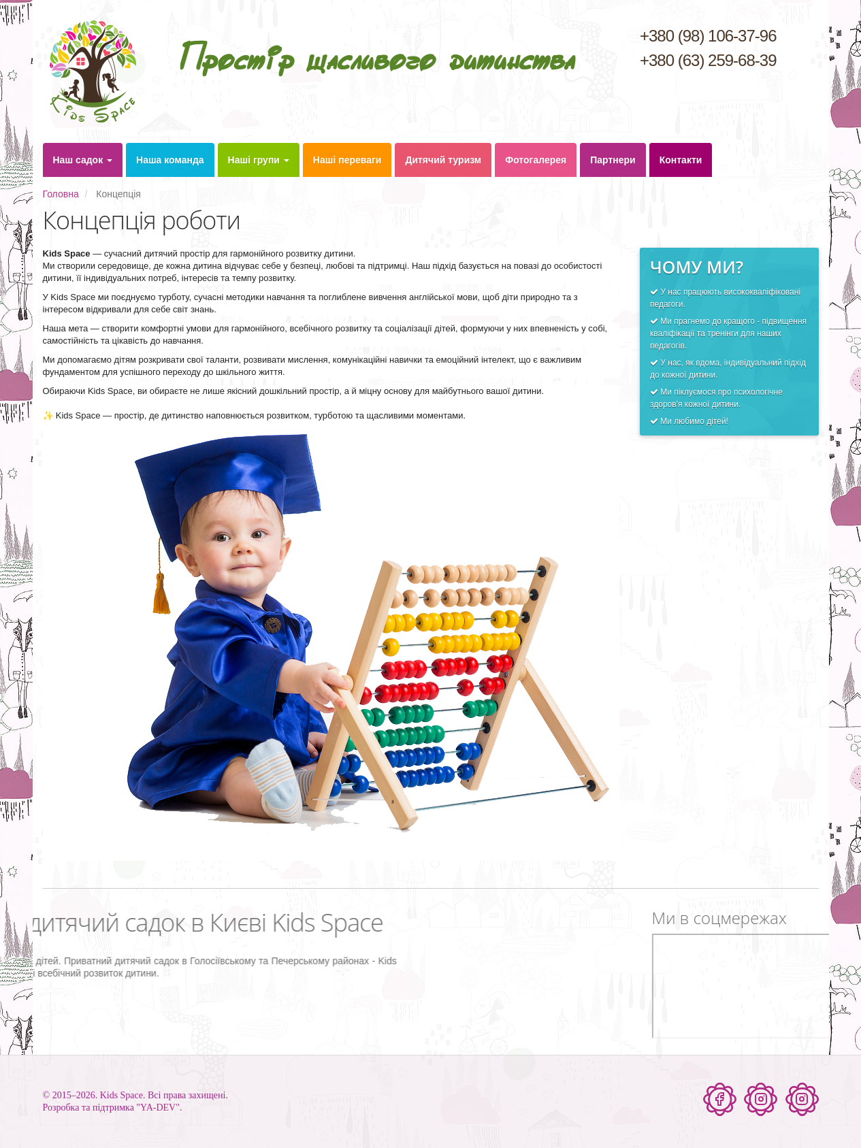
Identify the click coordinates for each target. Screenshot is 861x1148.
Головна (61, 193)
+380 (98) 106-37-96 (708, 36)
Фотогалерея (535, 159)
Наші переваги (347, 159)
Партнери (612, 159)
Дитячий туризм (443, 159)
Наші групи (258, 159)
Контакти (681, 159)
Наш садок (83, 159)
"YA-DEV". (159, 1107)
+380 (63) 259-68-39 (708, 60)
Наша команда (170, 159)
